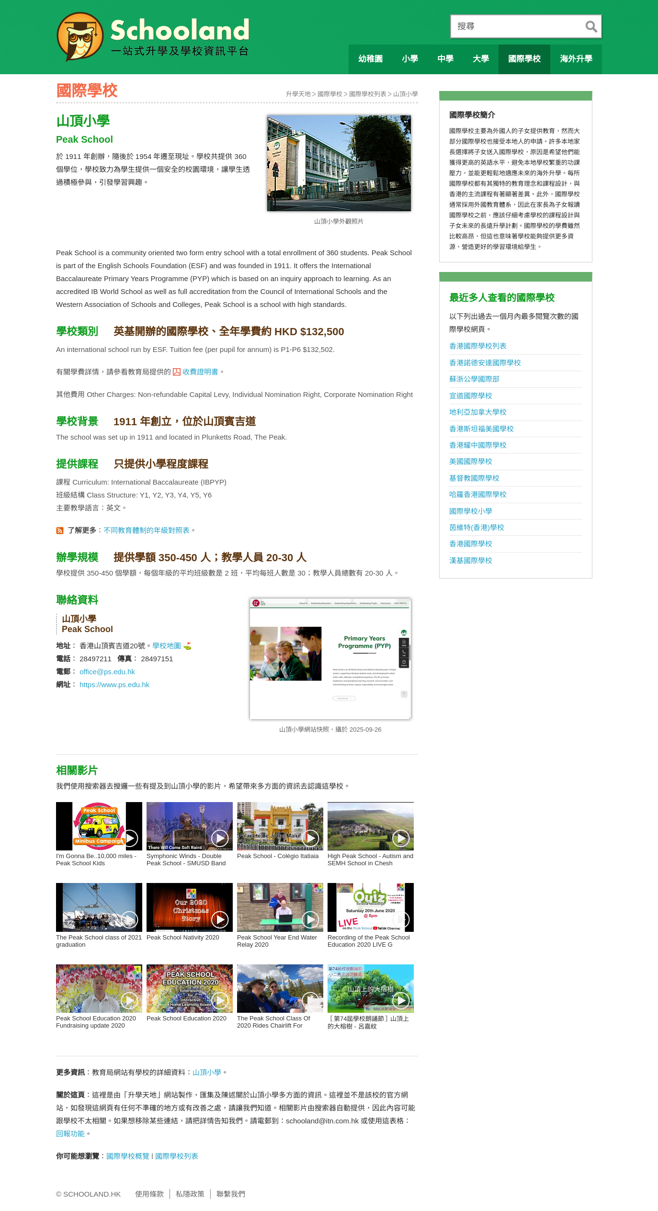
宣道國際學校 (470, 396)
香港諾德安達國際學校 (485, 363)
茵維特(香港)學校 (476, 527)
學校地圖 (166, 646)
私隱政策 (190, 1194)
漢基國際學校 (470, 560)
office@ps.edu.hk (107, 672)
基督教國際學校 (474, 478)
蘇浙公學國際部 (474, 379)
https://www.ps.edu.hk (114, 684)
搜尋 (466, 26)
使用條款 (149, 1194)
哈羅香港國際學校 (478, 494)
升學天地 (298, 94)
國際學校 (330, 94)
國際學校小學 (470, 511)
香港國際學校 (470, 544)
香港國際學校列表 (478, 346)
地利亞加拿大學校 (478, 412)
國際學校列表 (367, 94)
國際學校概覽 (127, 1156)
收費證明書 (200, 372)
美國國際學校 (470, 461)
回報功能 (70, 1134)
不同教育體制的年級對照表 (146, 530)
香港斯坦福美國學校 (481, 429)
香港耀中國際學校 (478, 445)
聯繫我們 (230, 1194)
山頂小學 (405, 94)
